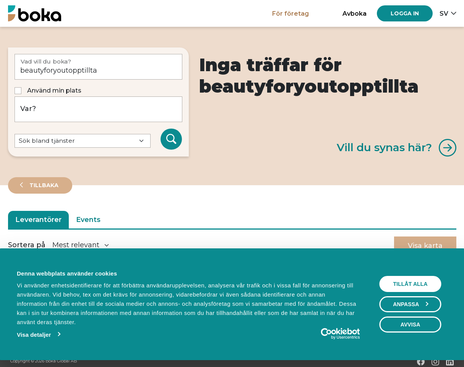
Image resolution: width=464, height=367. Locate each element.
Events (88, 219)
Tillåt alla (410, 284)
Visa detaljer (33, 334)
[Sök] (171, 139)
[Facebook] (421, 361)
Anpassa (410, 304)
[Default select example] (82, 141)
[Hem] (34, 13)
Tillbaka (43, 185)
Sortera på (26, 245)
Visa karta (425, 245)
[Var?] (98, 109)
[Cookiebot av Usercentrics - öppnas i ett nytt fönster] (326, 333)
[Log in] (405, 13)
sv (444, 13)
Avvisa (410, 324)
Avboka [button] (354, 13)
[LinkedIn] (450, 361)
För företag (290, 13)
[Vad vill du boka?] (98, 66)
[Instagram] (435, 361)
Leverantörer (38, 219)
